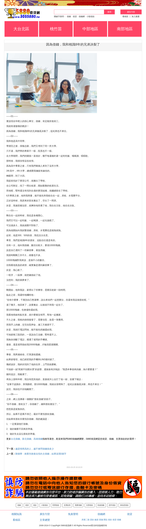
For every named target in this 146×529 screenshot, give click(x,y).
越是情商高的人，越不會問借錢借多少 (34, 449)
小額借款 (91, 16)
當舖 (101, 520)
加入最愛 (135, 16)
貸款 (92, 520)
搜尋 (109, 12)
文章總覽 (45, 520)
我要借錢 (78, 505)
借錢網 (82, 16)
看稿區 (125, 16)
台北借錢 (15, 439)
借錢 (69, 16)
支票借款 (89, 505)
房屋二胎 (85, 520)
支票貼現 (67, 505)
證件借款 (112, 505)
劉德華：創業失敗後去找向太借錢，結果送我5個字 (40, 454)
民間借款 (55, 505)
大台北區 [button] (21, 29)
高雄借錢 (38, 439)
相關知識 (16, 514)
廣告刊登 (131, 12)
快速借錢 (101, 505)
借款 (35, 505)
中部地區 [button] (90, 29)
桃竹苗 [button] (56, 29)
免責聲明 (73, 514)
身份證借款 (124, 505)
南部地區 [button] (125, 29)
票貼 (105, 520)
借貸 (75, 16)
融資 (97, 520)
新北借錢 (26, 439)
